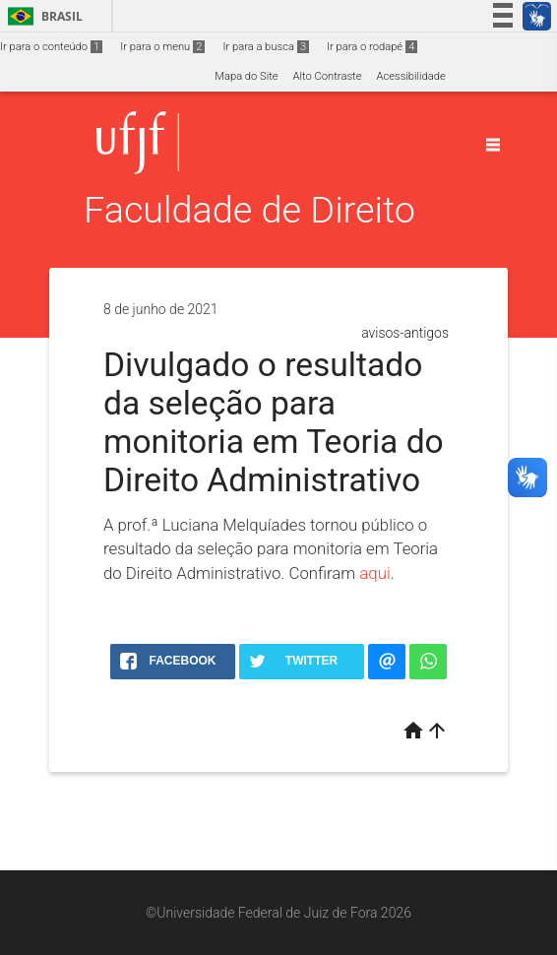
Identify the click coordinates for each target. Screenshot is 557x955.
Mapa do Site (246, 76)
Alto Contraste (327, 76)
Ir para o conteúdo (51, 46)
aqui (374, 573)
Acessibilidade (410, 76)
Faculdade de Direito (249, 209)
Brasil (41, 16)
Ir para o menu (162, 46)
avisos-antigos (405, 333)
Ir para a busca (265, 46)
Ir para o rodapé (372, 46)
